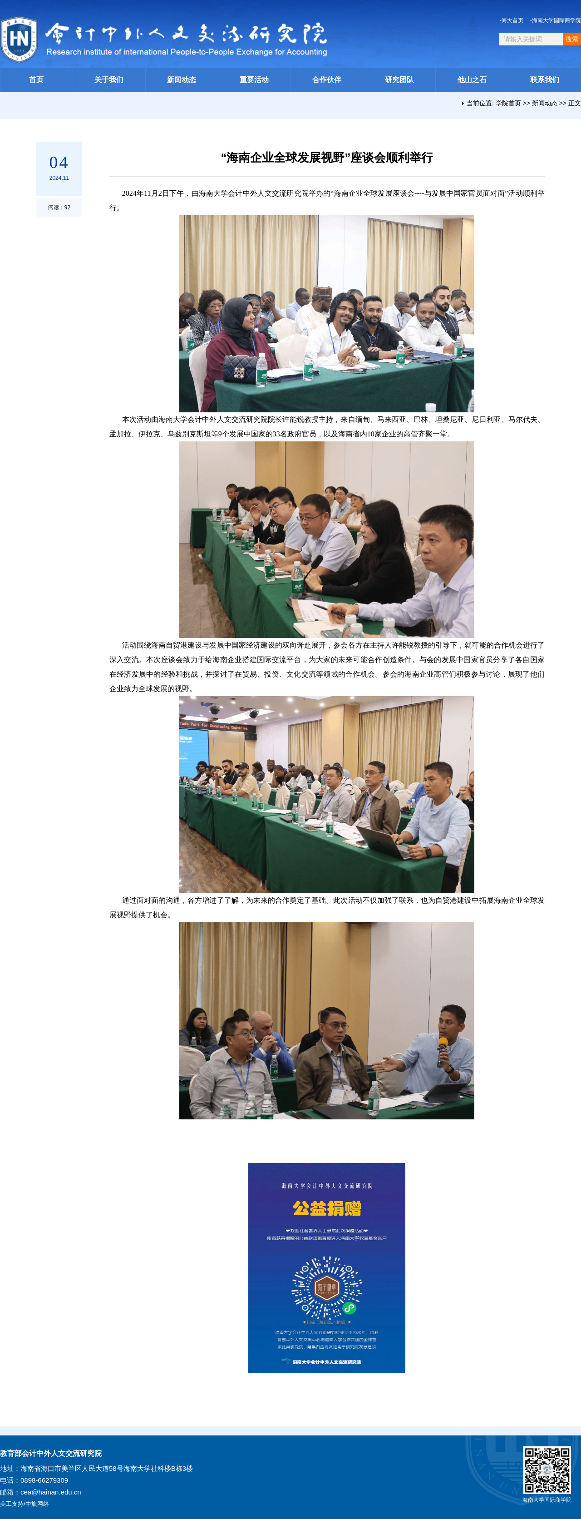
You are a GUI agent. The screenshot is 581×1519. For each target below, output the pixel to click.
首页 (36, 80)
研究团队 (399, 80)
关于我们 (108, 80)
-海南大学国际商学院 (555, 20)
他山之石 (472, 80)
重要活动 (254, 80)
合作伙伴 (326, 80)
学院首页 (508, 103)
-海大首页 (511, 20)
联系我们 (544, 80)
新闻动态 (181, 80)
